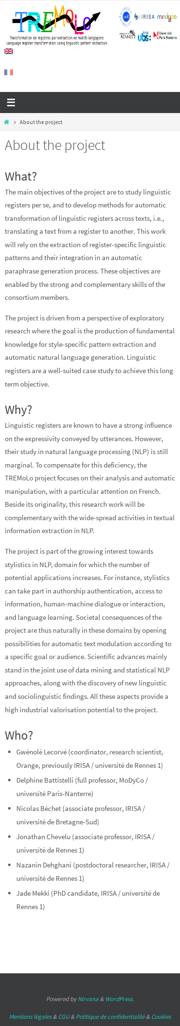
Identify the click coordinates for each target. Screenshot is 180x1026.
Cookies (161, 1017)
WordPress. (119, 999)
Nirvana (88, 999)
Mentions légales (30, 1017)
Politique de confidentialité (110, 1017)
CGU (63, 1017)
